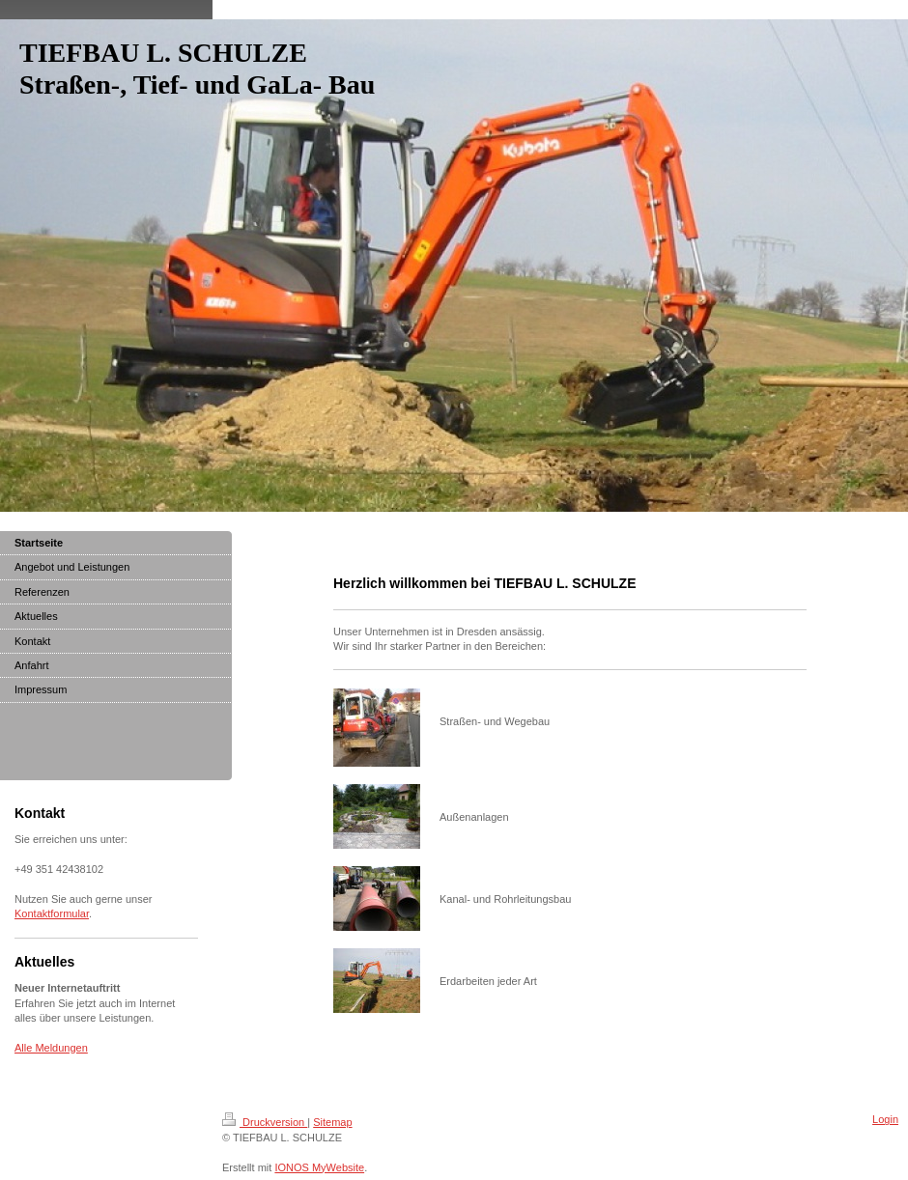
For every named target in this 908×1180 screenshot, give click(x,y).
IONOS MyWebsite (319, 1167)
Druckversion (264, 1122)
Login (885, 1119)
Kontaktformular (51, 913)
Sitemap (332, 1122)
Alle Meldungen (51, 1048)
